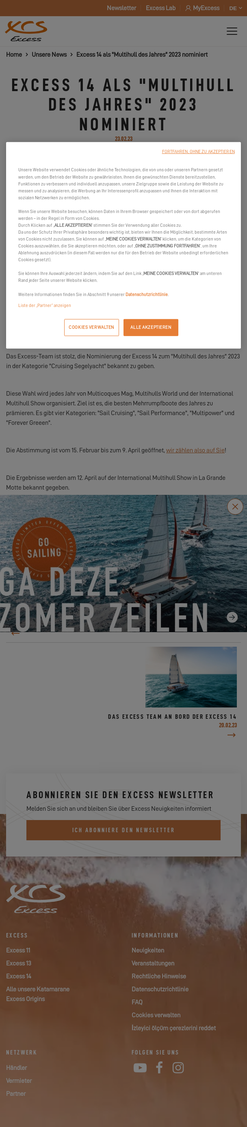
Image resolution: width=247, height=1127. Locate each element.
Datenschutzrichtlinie (147, 294)
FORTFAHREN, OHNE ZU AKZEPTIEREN (198, 151)
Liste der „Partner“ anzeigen (44, 305)
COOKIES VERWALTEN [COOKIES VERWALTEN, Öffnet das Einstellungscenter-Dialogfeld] (91, 327)
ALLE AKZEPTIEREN (150, 327)
